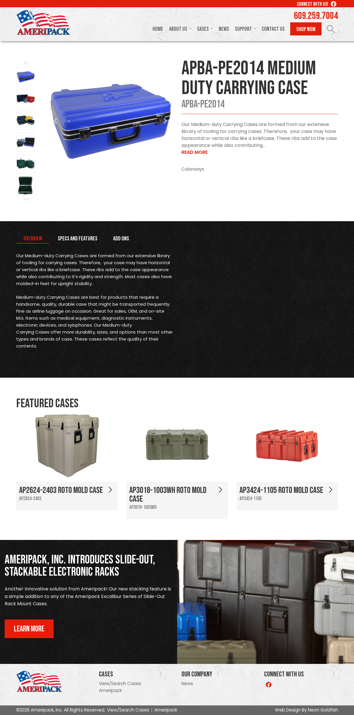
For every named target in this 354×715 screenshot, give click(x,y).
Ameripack (110, 690)
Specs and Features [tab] (77, 238)
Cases (203, 29)
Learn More (29, 629)
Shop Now (305, 29)
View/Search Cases (120, 683)
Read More (194, 152)
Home (158, 29)
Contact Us (273, 29)
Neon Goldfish (323, 710)
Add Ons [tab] (121, 238)
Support (243, 29)
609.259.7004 (316, 16)
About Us (178, 29)
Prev (55, 121)
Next (165, 121)
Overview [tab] (32, 238)
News (224, 29)
